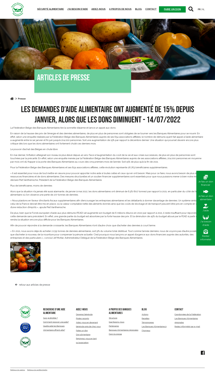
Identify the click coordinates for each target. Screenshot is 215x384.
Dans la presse (115, 334)
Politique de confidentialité (37, 370)
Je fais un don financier (205, 180)
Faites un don (82, 330)
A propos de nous (120, 9)
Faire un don (172, 9)
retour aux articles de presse (32, 284)
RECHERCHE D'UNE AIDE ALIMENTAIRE (54, 311)
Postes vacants (82, 318)
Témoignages (148, 322)
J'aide (206, 208)
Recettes (145, 318)
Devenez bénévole (84, 314)
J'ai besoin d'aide (77, 9)
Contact (151, 9)
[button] (190, 9)
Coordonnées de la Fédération (188, 314)
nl (203, 9)
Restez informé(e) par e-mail (187, 326)
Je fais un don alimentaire (205, 195)
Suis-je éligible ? (50, 318)
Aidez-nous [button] (98, 9)
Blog (138, 9)
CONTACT (179, 309)
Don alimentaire (83, 334)
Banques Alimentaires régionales (123, 330)
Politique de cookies (17, 370)
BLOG (144, 309)
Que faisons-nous (116, 322)
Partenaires (114, 326)
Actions (145, 314)
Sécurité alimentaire (50, 9)
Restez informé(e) (205, 235)
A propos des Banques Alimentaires (120, 311)
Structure (113, 318)
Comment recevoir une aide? (56, 322)
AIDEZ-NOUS (82, 309)
